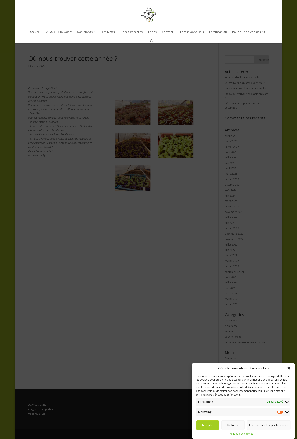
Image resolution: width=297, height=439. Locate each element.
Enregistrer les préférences (269, 431)
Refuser (233, 431)
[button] (289, 374)
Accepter (207, 431)
